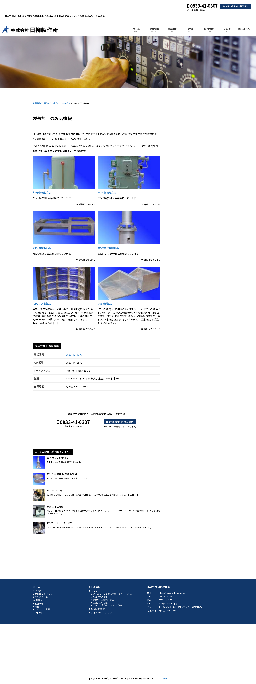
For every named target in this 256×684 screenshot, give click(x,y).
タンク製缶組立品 (42, 192)
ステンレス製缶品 (42, 303)
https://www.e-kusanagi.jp (172, 592)
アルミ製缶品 (105, 303)
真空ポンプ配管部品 (108, 248)
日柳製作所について (44, 594)
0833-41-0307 (204, 6)
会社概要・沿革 (42, 597)
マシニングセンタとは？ (59, 523)
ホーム (136, 29)
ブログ (227, 29)
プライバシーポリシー (102, 612)
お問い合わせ (98, 608)
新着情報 (95, 586)
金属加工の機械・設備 (103, 599)
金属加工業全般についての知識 (107, 605)
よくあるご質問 (42, 609)
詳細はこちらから (87, 204)
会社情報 (154, 29)
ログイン (165, 678)
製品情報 (39, 603)
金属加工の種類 (55, 506)
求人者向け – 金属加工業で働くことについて (114, 594)
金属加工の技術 (100, 597)
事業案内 (172, 29)
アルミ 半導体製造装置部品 (62, 474)
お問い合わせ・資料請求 (237, 6)
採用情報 (209, 29)
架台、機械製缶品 (42, 248)
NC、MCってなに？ (57, 490)
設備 (190, 29)
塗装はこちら (245, 29)
